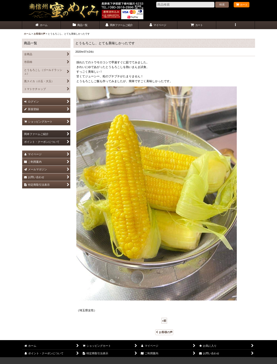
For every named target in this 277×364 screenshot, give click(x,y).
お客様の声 (164, 332)
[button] (235, 25)
